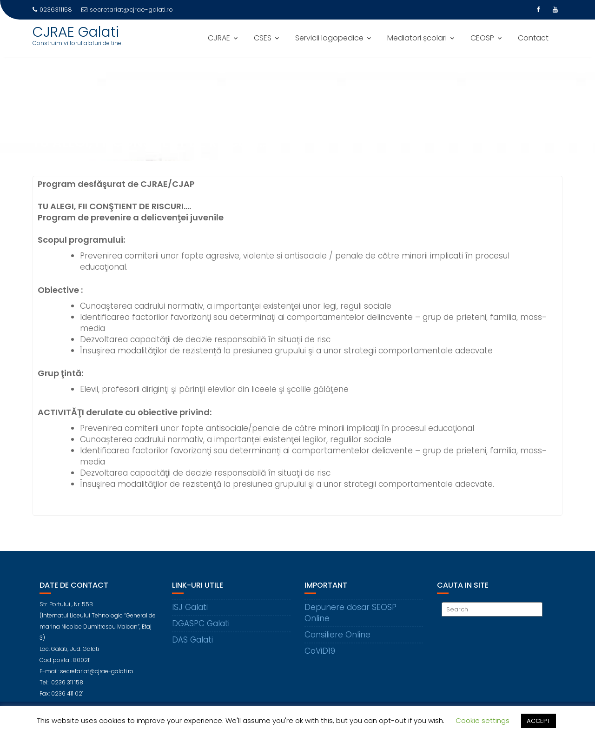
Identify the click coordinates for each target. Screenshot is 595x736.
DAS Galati (192, 645)
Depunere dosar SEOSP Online (350, 618)
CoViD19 (319, 656)
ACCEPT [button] (538, 720)
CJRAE (219, 38)
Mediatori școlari (417, 38)
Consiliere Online (337, 640)
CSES (262, 38)
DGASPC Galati (201, 629)
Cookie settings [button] (482, 720)
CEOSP (482, 38)
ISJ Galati (190, 612)
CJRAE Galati (76, 32)
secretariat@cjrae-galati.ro (127, 9)
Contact (533, 38)
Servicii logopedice (329, 38)
